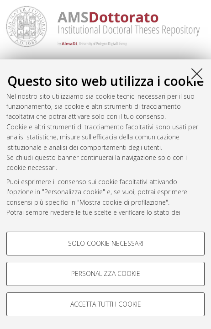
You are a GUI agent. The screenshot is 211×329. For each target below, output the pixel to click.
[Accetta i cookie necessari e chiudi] (197, 73)
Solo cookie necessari (105, 243)
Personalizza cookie (105, 273)
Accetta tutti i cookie (105, 304)
